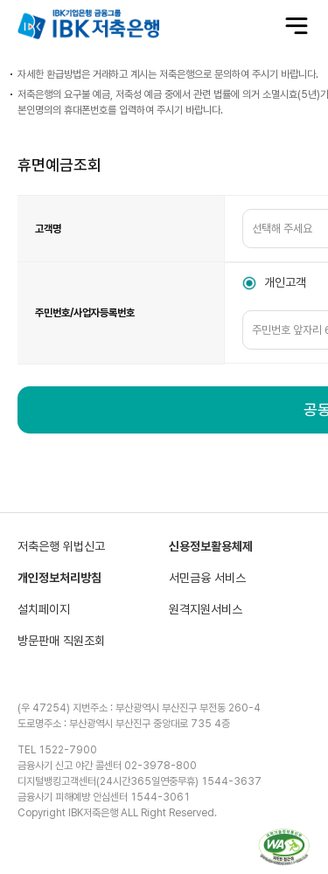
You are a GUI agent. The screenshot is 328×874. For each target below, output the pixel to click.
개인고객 (285, 282)
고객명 (48, 229)
